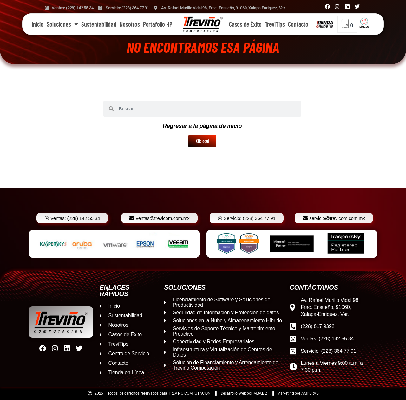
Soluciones (62, 24)
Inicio (37, 24)
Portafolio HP (157, 24)
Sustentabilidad (98, 24)
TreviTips (275, 24)
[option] (114, 244)
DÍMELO (364, 26)
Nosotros (130, 24)
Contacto (298, 24)
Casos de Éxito (245, 24)
